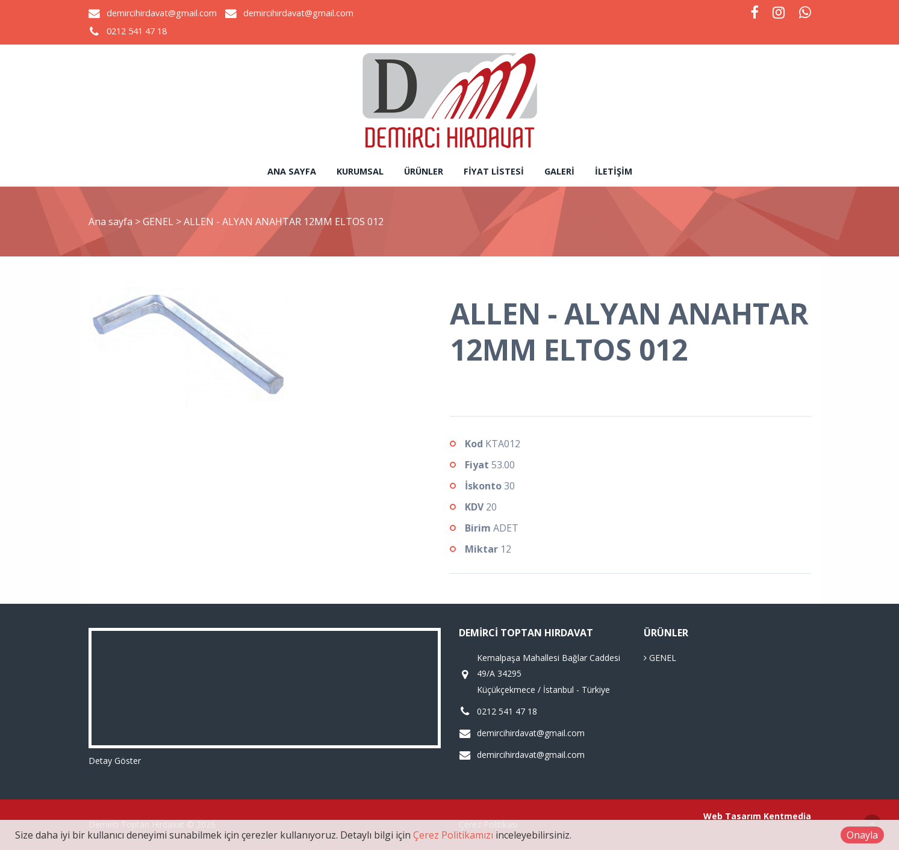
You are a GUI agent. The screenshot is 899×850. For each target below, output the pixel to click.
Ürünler (423, 171)
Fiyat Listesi (494, 171)
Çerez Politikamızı (453, 835)
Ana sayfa (291, 171)
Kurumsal (360, 171)
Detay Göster (115, 760)
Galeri (559, 171)
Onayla (862, 835)
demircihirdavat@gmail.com (162, 13)
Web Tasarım (732, 816)
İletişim (613, 171)
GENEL (159, 221)
